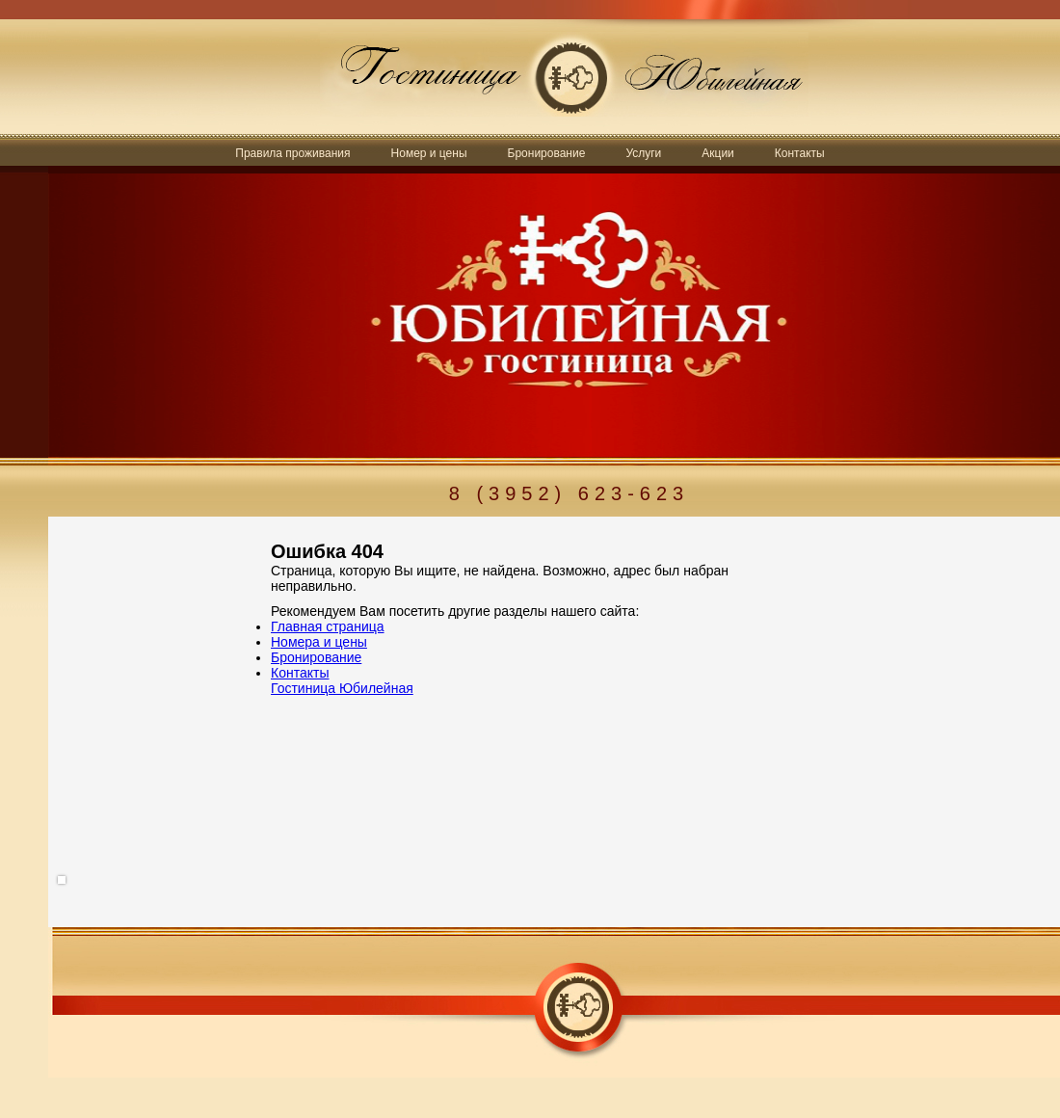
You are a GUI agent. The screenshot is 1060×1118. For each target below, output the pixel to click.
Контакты (800, 153)
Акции (718, 153)
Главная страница (327, 626)
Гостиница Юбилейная (342, 688)
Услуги (643, 153)
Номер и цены (429, 153)
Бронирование (547, 153)
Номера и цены (319, 642)
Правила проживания (292, 153)
